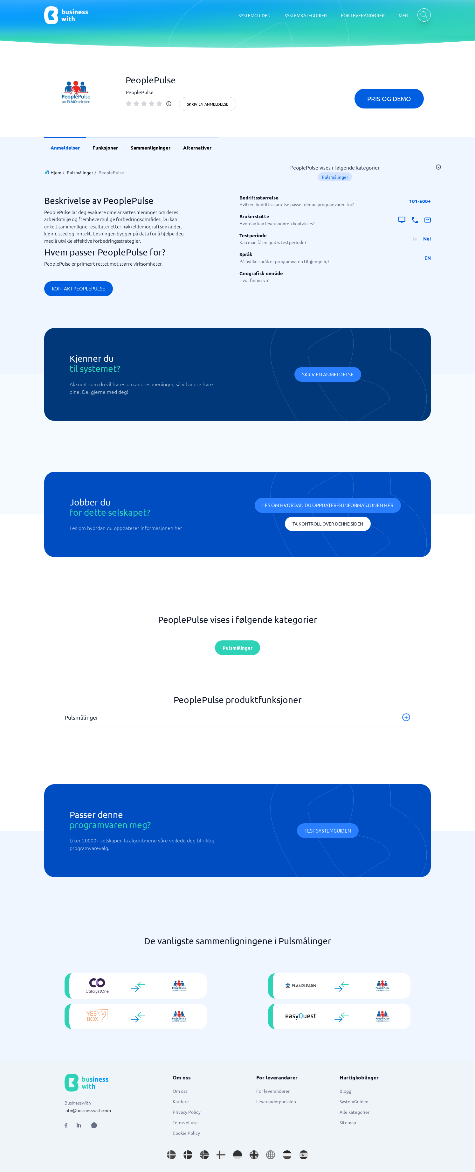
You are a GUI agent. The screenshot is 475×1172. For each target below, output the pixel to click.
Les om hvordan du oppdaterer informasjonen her (327, 505)
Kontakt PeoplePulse (78, 288)
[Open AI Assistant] (94, 1125)
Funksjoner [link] (105, 147)
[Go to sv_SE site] (171, 1154)
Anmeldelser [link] (65, 147)
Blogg (345, 1091)
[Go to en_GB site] (254, 1154)
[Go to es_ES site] (303, 1154)
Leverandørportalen (276, 1101)
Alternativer (197, 147)
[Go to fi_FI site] (221, 1154)
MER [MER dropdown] (403, 15)
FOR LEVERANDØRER (363, 15)
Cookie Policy (186, 1133)
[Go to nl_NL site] (287, 1154)
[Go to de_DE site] (237, 1154)
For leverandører (273, 1091)
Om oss (180, 1091)
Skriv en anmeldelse (207, 104)
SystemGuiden (354, 1101)
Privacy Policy (187, 1112)
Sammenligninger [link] (150, 147)
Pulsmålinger (80, 172)
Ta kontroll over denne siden (328, 524)
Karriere (181, 1101)
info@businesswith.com (88, 1110)
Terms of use (185, 1122)
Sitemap (348, 1122)
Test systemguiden (328, 830)
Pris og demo (389, 98)
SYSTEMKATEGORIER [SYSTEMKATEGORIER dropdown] (306, 15)
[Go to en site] (270, 1154)
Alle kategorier (354, 1112)
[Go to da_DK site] (187, 1154)
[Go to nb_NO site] (204, 1154)
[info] (168, 103)
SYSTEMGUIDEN (254, 15)
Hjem (56, 172)
